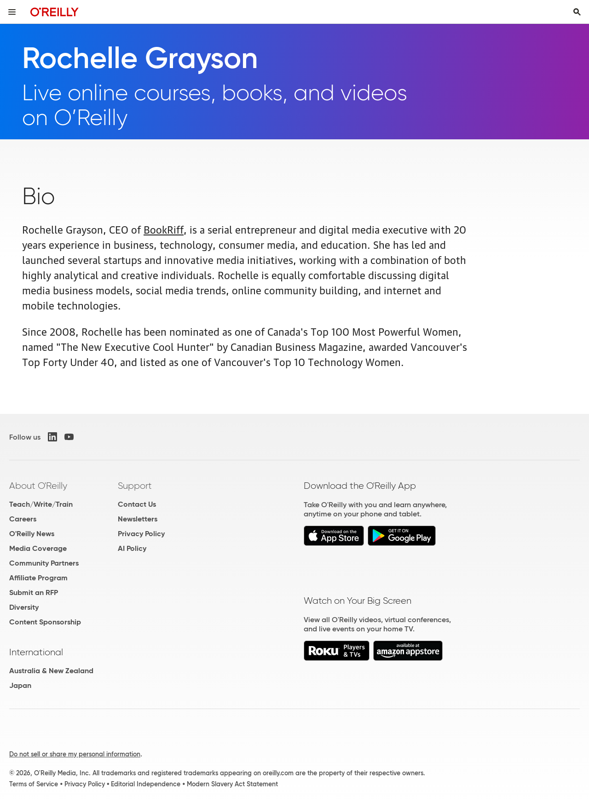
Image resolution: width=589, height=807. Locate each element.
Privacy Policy (141, 533)
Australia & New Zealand (51, 670)
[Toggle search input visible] (577, 12)
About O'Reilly (38, 485)
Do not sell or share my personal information (74, 754)
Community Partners (44, 563)
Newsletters (137, 519)
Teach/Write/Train (41, 504)
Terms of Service (33, 784)
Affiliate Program (38, 578)
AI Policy (132, 548)
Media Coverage (38, 548)
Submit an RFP (33, 592)
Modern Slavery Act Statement (232, 784)
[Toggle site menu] (12, 12)
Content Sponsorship (45, 622)
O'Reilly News (31, 533)
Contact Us (137, 504)
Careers (22, 519)
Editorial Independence (145, 784)
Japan (20, 685)
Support (135, 485)
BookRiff (164, 229)
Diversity (24, 607)
